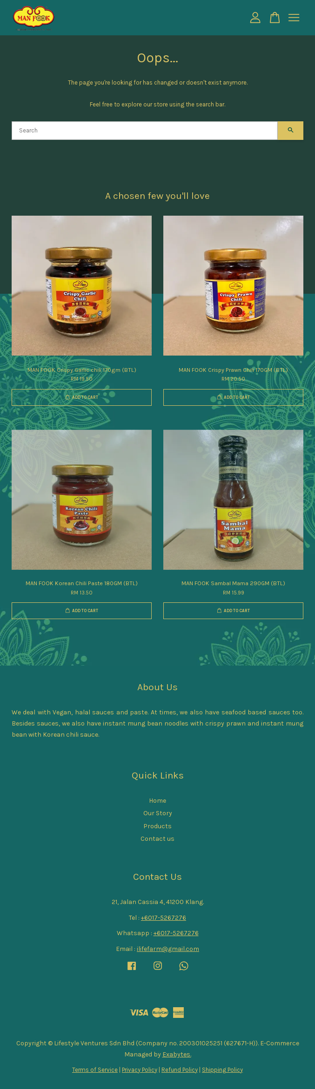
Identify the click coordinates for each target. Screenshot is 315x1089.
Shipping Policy (222, 1069)
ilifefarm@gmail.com (168, 949)
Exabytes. (176, 1054)
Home (157, 801)
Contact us (157, 839)
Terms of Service (95, 1069)
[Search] (145, 130)
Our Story (157, 813)
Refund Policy (179, 1069)
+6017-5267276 (163, 918)
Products (157, 826)
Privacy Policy (139, 1069)
